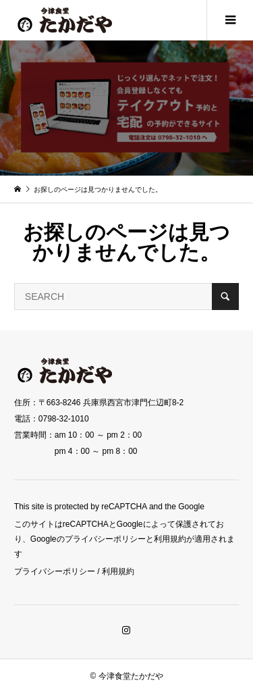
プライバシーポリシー (54, 571)
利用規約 (118, 571)
